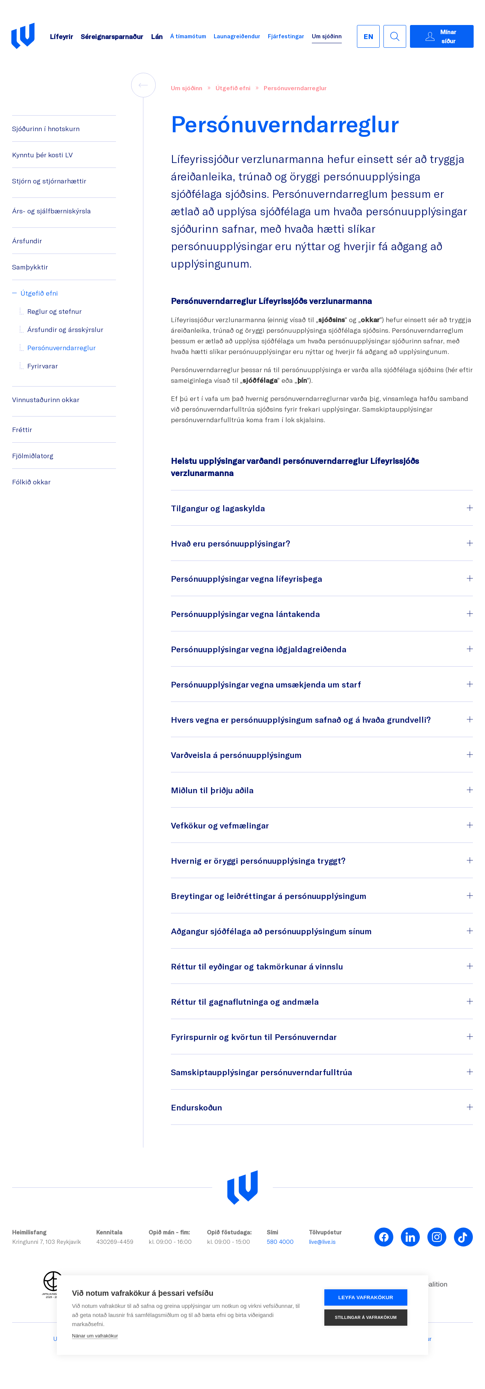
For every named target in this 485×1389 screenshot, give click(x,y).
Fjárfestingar (286, 36)
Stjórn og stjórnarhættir (49, 181)
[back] (143, 85)
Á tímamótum (188, 36)
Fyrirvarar (42, 366)
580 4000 (280, 1241)
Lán (157, 36)
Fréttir (22, 429)
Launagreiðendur (237, 36)
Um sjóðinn (327, 36)
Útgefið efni (39, 293)
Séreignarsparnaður (112, 36)
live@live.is (322, 1241)
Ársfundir (27, 240)
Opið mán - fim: (169, 1232)
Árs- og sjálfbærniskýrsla (51, 211)
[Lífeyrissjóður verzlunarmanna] (242, 1187)
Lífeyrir (61, 36)
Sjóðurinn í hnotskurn (46, 128)
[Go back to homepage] (22, 36)
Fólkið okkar (31, 482)
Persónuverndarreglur (61, 347)
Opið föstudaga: (229, 1232)
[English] (368, 36)
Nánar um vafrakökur (95, 1336)
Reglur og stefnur (54, 311)
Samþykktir (30, 267)
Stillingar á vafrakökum (368, 1317)
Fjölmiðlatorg (32, 455)
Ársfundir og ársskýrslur (65, 329)
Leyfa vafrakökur (368, 1297)
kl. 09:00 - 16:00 (170, 1241)
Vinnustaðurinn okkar (46, 399)
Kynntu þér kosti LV (42, 154)
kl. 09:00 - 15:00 (228, 1241)
